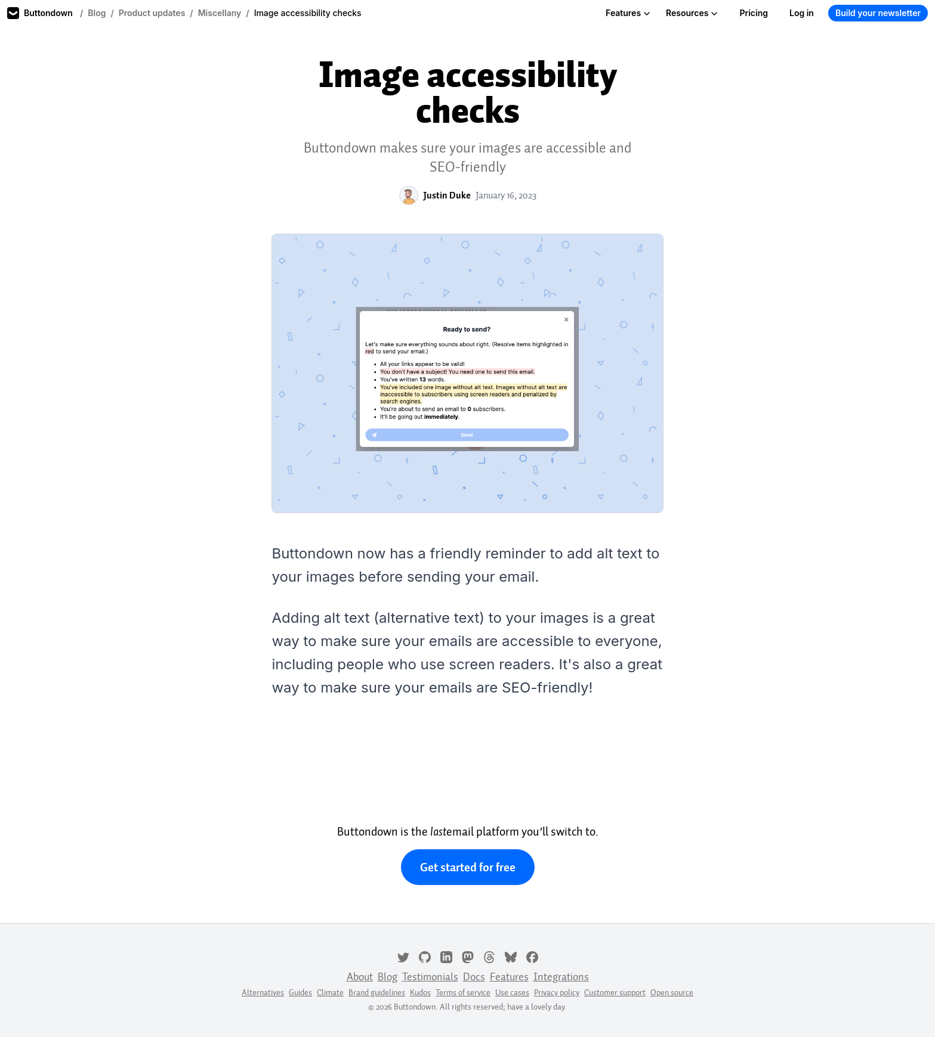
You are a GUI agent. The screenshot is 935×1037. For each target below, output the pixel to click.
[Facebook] (532, 956)
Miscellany (220, 13)
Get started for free (468, 867)
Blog (97, 13)
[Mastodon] (468, 956)
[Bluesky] (511, 956)
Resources (692, 13)
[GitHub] (425, 956)
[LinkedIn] (446, 956)
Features (628, 13)
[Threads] (489, 956)
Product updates (152, 13)
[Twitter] (403, 956)
